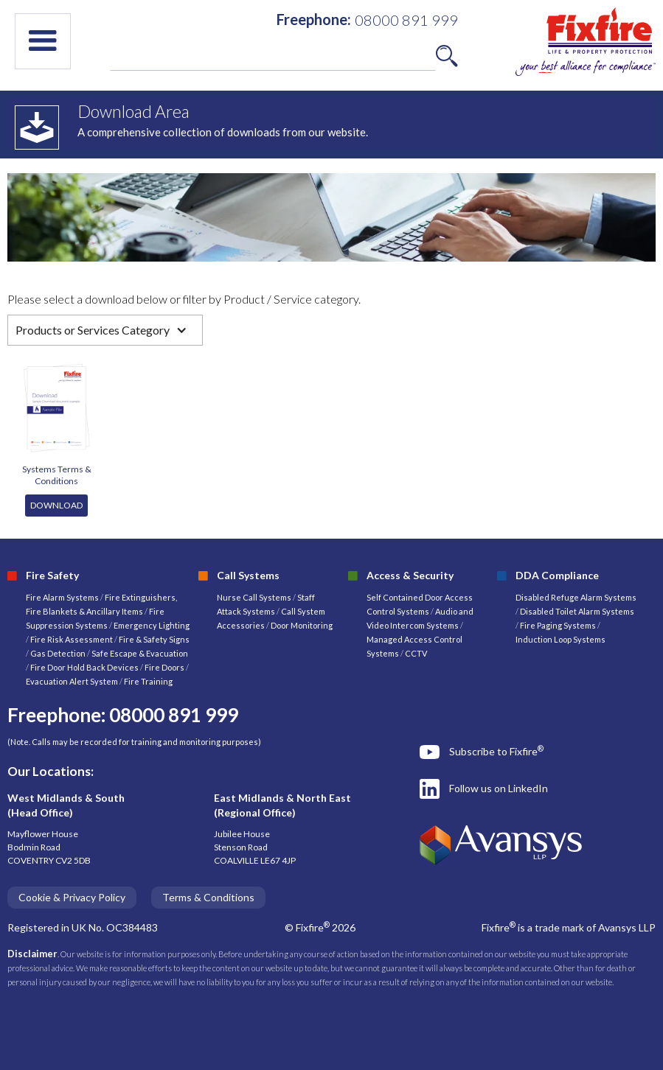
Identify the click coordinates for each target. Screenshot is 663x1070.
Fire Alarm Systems (62, 597)
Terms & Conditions (208, 897)
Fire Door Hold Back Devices (84, 667)
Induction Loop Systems (560, 639)
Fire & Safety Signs (154, 639)
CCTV (416, 653)
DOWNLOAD (56, 505)
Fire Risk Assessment (72, 639)
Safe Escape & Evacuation (139, 653)
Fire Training (148, 681)
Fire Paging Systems (558, 625)
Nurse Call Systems (255, 597)
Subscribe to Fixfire (496, 751)
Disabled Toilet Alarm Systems (577, 611)
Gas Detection (58, 653)
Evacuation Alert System (72, 681)
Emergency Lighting (152, 625)
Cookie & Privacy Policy (71, 897)
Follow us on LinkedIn (498, 788)
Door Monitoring (302, 625)
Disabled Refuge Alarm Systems (576, 597)
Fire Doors (165, 667)
